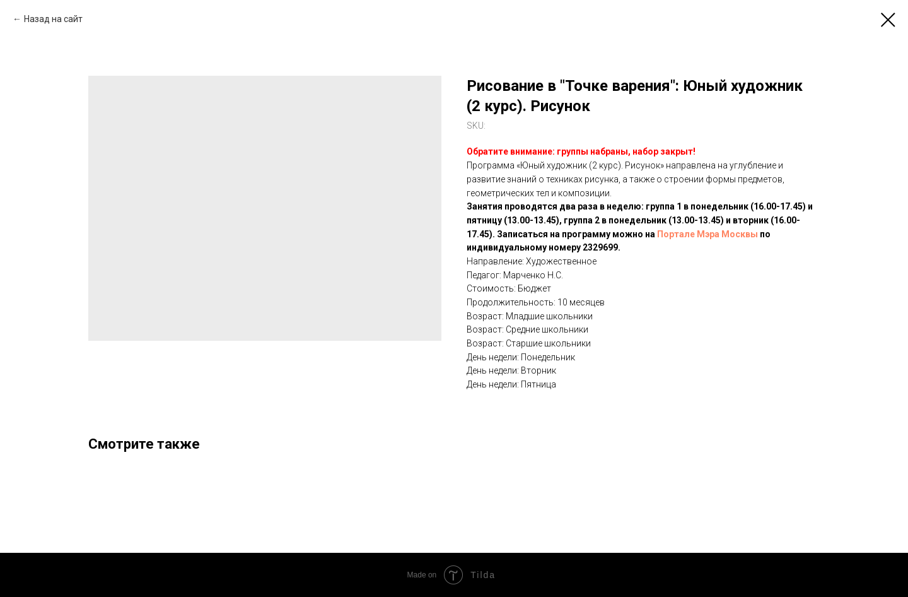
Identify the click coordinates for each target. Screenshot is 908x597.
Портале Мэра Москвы (707, 234)
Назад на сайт (53, 19)
